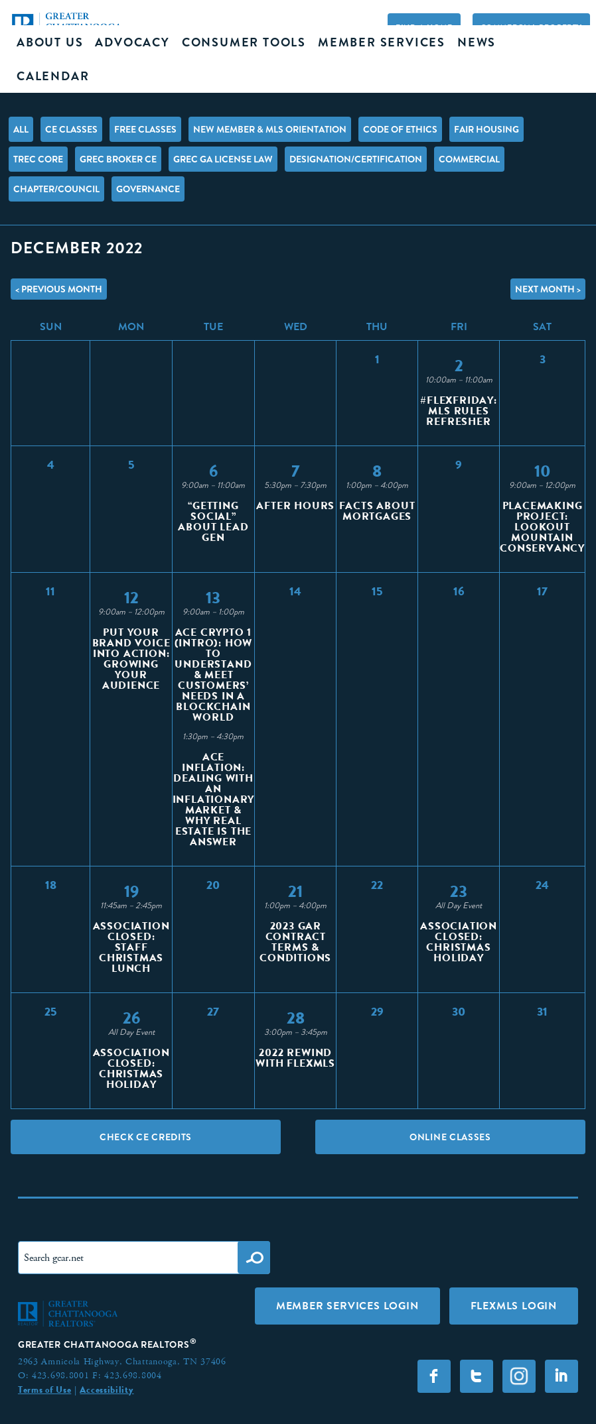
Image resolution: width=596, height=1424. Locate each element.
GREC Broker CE (118, 159)
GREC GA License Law (223, 159)
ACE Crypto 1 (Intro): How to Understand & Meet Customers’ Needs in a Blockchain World (214, 674)
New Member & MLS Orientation (269, 129)
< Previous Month (58, 289)
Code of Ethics (400, 129)
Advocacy (132, 42)
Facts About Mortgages (377, 511)
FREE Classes (145, 129)
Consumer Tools (244, 42)
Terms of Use (44, 1389)
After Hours (295, 505)
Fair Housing (486, 129)
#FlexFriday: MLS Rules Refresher (458, 410)
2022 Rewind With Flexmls (295, 1057)
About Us (50, 42)
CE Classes (71, 129)
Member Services (381, 42)
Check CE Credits (146, 1137)
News (476, 42)
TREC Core (38, 159)
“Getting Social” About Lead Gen (213, 521)
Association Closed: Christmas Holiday (458, 942)
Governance (148, 189)
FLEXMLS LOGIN (514, 1306)
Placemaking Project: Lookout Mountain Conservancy (542, 527)
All (21, 129)
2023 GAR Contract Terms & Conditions (295, 942)
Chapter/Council (56, 189)
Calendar (53, 76)
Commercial (469, 159)
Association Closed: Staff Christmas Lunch (131, 947)
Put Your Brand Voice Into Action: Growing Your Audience (131, 658)
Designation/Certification (355, 159)
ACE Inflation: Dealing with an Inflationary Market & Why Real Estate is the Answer (214, 799)
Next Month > (548, 289)
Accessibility (106, 1389)
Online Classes (450, 1137)
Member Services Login (347, 1306)
